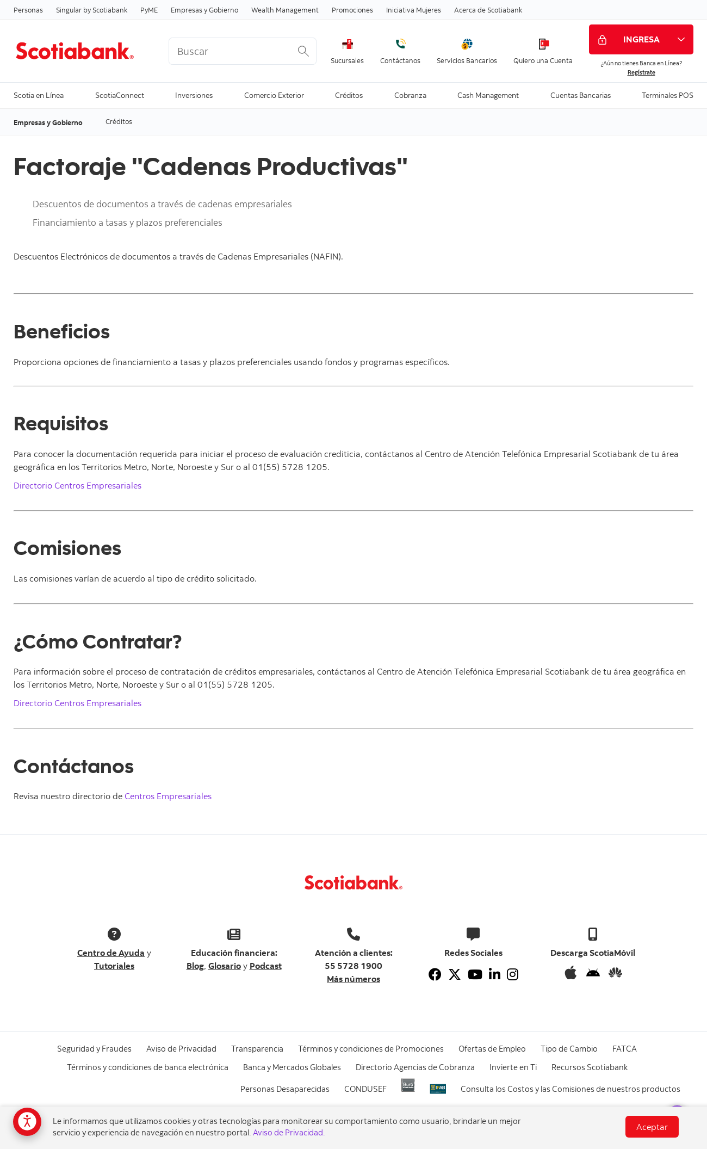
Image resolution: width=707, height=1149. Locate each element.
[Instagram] (512, 974)
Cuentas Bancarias (580, 94)
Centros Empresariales (168, 795)
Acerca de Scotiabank (488, 9)
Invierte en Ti (513, 1067)
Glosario (224, 965)
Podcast (266, 965)
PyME (149, 9)
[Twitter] (454, 974)
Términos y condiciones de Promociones (371, 1048)
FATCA (624, 1048)
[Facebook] (435, 974)
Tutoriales (114, 965)
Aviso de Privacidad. (289, 1132)
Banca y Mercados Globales (292, 1067)
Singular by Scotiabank (91, 9)
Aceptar (652, 1126)
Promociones (352, 9)
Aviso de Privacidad (181, 1048)
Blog (195, 965)
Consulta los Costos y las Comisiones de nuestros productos (570, 1089)
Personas (28, 9)
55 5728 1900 (353, 965)
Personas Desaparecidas (285, 1089)
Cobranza (410, 94)
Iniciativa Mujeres (413, 9)
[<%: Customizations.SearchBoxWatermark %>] (243, 51)
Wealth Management (285, 9)
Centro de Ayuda (111, 952)
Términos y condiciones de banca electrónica (147, 1067)
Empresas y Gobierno (204, 9)
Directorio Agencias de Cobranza (415, 1067)
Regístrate (641, 72)
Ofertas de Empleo (492, 1048)
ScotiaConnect (119, 94)
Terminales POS (667, 94)
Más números (353, 978)
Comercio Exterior (274, 94)
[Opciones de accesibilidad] (27, 1122)
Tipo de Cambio (569, 1048)
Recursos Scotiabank (589, 1067)
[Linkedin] (494, 974)
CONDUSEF (365, 1089)
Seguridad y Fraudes (94, 1048)
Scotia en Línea (39, 94)
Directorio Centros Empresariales (77, 485)
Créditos (349, 94)
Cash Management (488, 94)
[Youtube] (475, 974)
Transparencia (257, 1048)
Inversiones (194, 94)
